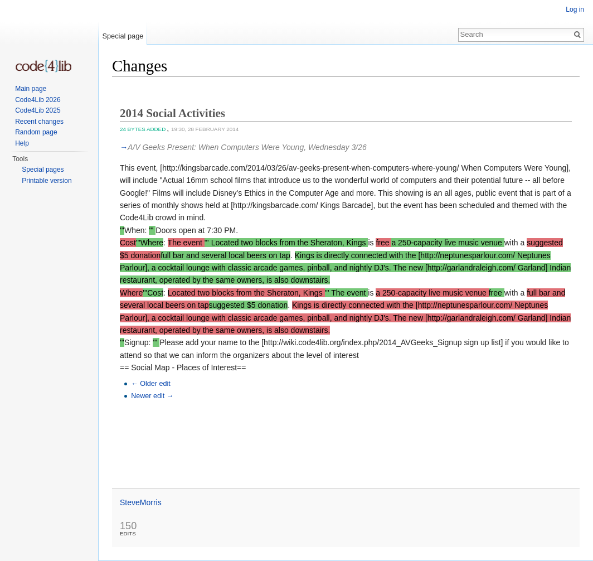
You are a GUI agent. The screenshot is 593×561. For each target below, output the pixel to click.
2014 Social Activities (172, 113)
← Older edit (151, 384)
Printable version (46, 181)
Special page (122, 36)
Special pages (43, 169)
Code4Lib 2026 (37, 100)
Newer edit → (152, 396)
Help (22, 143)
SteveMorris (141, 502)
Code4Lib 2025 (37, 110)
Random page (36, 132)
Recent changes (39, 121)
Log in (575, 9)
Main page (30, 89)
